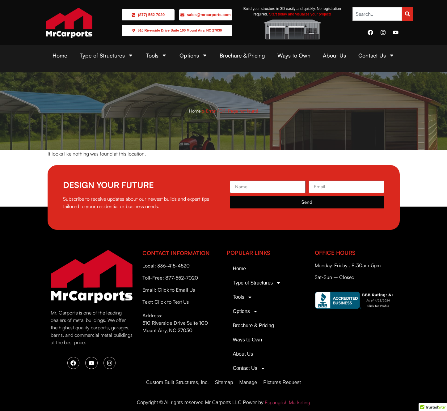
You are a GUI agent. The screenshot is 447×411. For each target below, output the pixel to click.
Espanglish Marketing (287, 402)
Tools (156, 55)
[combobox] (377, 14)
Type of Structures (106, 55)
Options (193, 55)
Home (60, 55)
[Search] (407, 14)
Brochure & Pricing (242, 55)
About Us (334, 55)
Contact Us (376, 55)
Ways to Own (293, 55)
